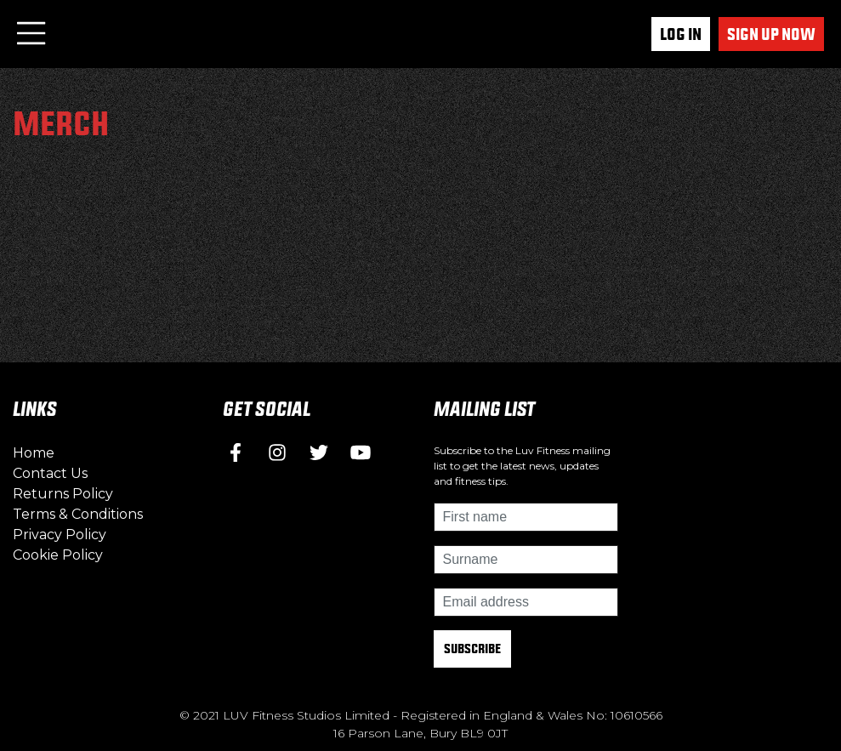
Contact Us (50, 473)
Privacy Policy (59, 534)
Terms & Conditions (78, 514)
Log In (681, 34)
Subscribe (472, 648)
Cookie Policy (58, 555)
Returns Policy (63, 494)
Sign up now (771, 34)
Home (33, 453)
